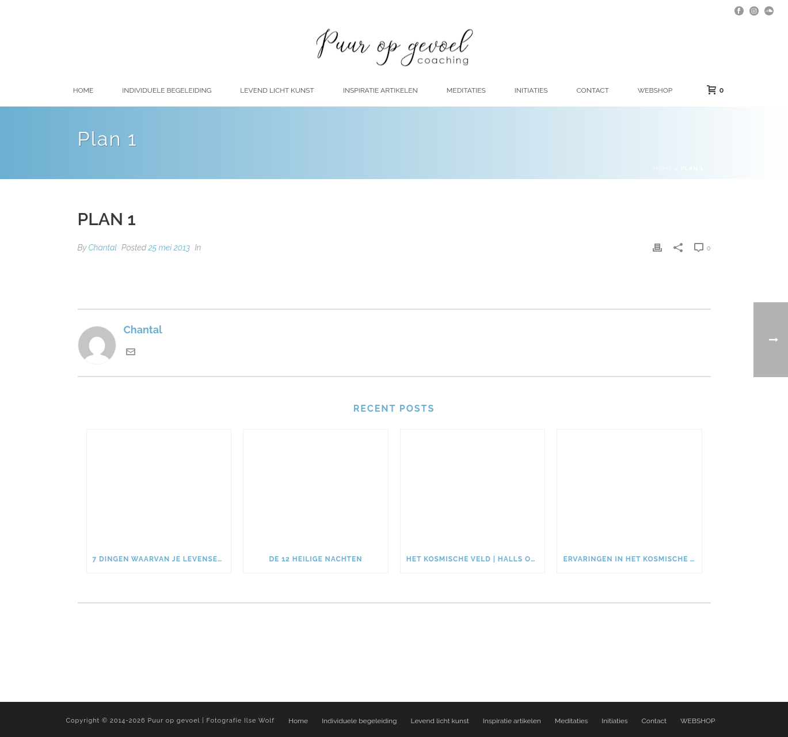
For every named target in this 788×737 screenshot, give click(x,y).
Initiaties (531, 90)
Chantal (102, 247)
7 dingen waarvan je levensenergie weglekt (162, 559)
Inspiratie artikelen (380, 90)
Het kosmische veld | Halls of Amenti (475, 559)
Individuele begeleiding (166, 90)
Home (83, 90)
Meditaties (466, 90)
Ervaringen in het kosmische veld (632, 559)
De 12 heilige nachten (315, 559)
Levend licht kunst (277, 90)
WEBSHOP (655, 90)
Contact (592, 90)
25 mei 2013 (169, 247)
